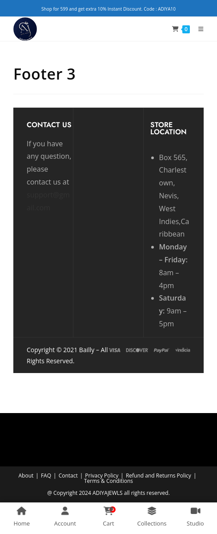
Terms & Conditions (108, 481)
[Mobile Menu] (198, 29)
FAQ (46, 475)
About (26, 475)
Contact (68, 475)
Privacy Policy (101, 475)
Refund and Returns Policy (158, 475)
